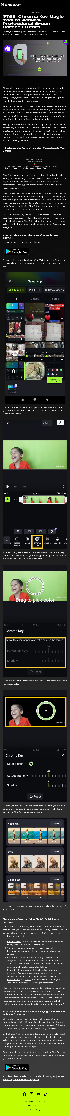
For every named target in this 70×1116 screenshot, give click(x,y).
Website (27, 1080)
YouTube (17, 1080)
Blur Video (12, 970)
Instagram (51, 1077)
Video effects (13, 980)
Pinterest (7, 1080)
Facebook (39, 1077)
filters (28, 980)
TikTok (36, 1080)
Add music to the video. (18, 958)
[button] (68, 4)
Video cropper (14, 942)
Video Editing (35, 12)
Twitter (60, 1077)
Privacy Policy (35, 1110)
